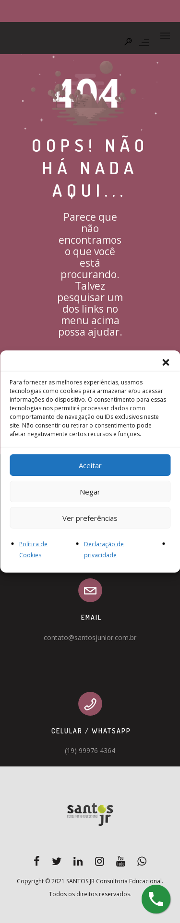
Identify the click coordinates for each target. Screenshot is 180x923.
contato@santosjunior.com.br (90, 637)
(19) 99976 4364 (90, 750)
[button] (165, 362)
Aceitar (90, 465)
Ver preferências (90, 517)
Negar (90, 491)
